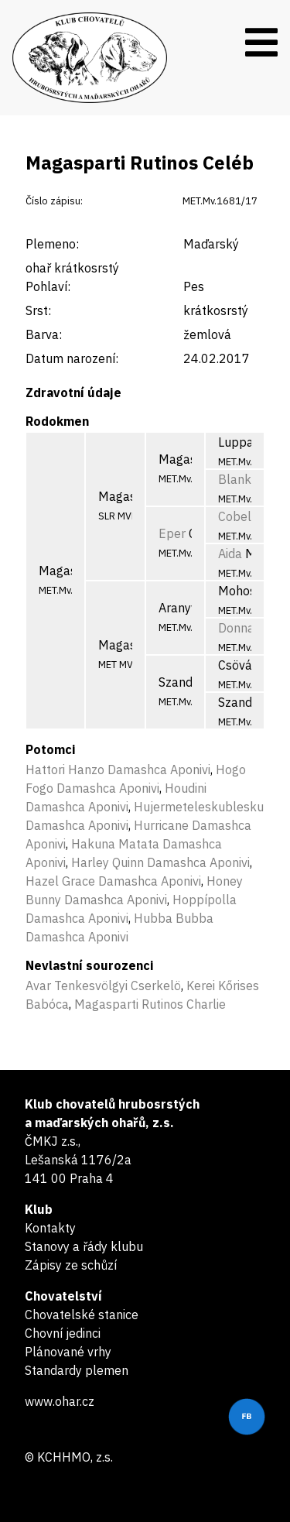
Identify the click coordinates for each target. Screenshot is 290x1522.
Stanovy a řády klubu (84, 1246)
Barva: (44, 334)
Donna (236, 628)
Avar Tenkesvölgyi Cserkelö (103, 985)
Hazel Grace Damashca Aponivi (113, 881)
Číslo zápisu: (54, 200)
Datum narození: (72, 358)
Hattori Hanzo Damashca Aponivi (118, 769)
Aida (230, 553)
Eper (172, 533)
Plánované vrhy (68, 1351)
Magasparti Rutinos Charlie (150, 1004)
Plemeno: (52, 244)
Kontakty (50, 1228)
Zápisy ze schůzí (71, 1265)
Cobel (234, 516)
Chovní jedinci (63, 1333)
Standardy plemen (76, 1370)
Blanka (238, 479)
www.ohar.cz (59, 1401)
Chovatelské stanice (81, 1314)
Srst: (38, 310)
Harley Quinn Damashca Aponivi (160, 862)
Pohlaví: (48, 286)
